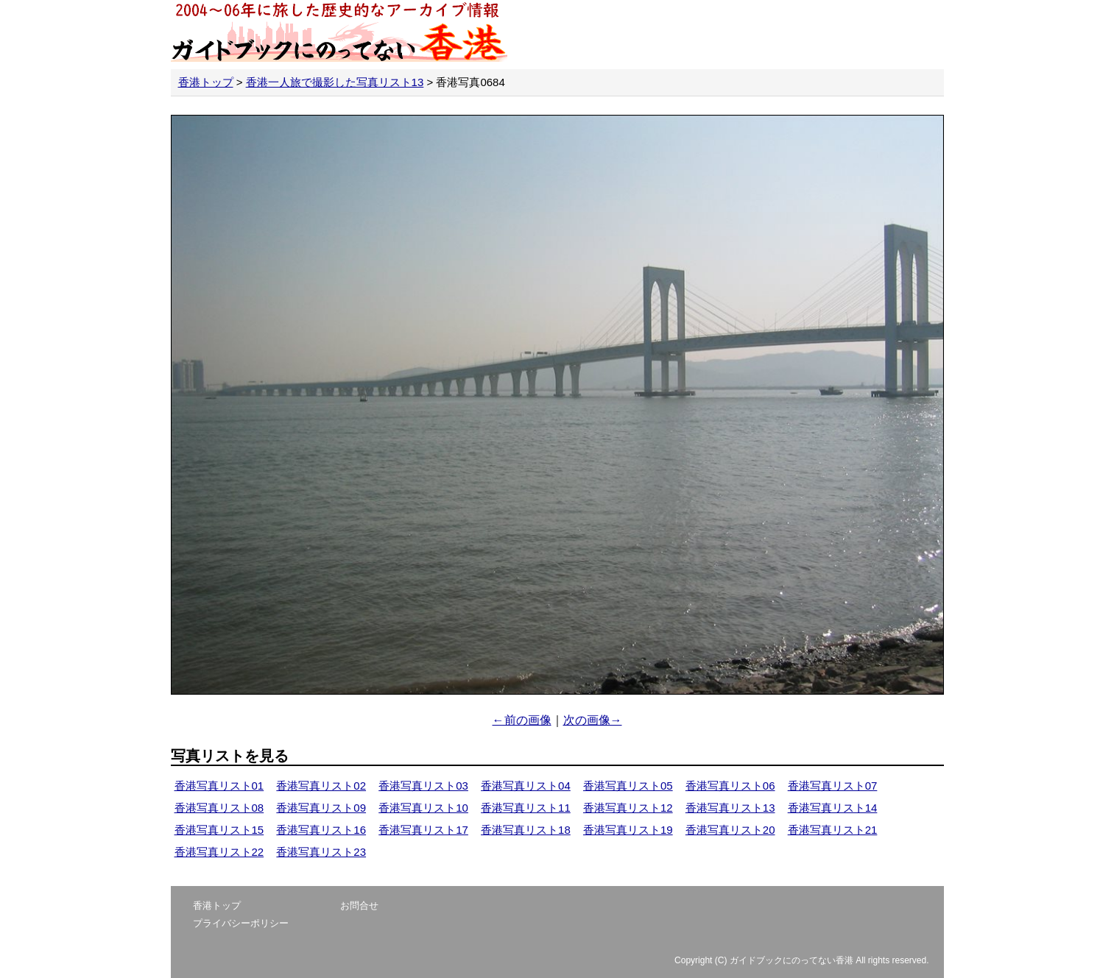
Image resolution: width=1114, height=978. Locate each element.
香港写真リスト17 (423, 829)
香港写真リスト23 (321, 852)
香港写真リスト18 (526, 829)
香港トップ (205, 82)
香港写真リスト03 (423, 785)
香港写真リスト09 (321, 807)
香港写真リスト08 (219, 807)
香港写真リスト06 (730, 785)
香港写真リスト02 (321, 785)
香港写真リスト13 (730, 807)
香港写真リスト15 (219, 829)
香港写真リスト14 (833, 807)
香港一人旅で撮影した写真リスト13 (335, 82)
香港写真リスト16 (321, 829)
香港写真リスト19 (628, 829)
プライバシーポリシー (241, 923)
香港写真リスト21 (833, 829)
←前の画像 (522, 720)
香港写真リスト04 (526, 785)
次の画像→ (592, 720)
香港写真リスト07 (833, 785)
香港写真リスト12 (628, 807)
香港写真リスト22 (219, 852)
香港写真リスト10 (423, 807)
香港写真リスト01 (219, 785)
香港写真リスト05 (628, 785)
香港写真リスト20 (730, 829)
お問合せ (359, 905)
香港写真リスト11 (526, 807)
